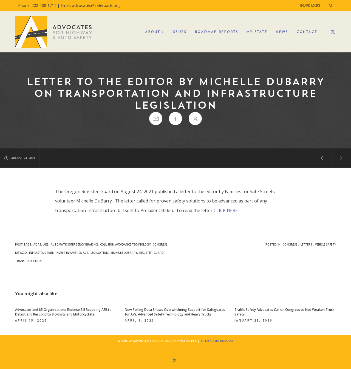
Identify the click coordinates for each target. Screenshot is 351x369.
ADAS (37, 244)
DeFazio (21, 253)
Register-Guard (151, 253)
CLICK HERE (226, 210)
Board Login (310, 5)
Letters (306, 244)
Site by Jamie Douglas (217, 341)
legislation (99, 253)
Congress (290, 244)
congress (160, 244)
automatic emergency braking (74, 244)
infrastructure (41, 253)
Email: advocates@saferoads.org (90, 5)
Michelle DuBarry (124, 253)
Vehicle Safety (325, 244)
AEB (46, 244)
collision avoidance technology (125, 244)
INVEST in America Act (72, 253)
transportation (28, 261)
